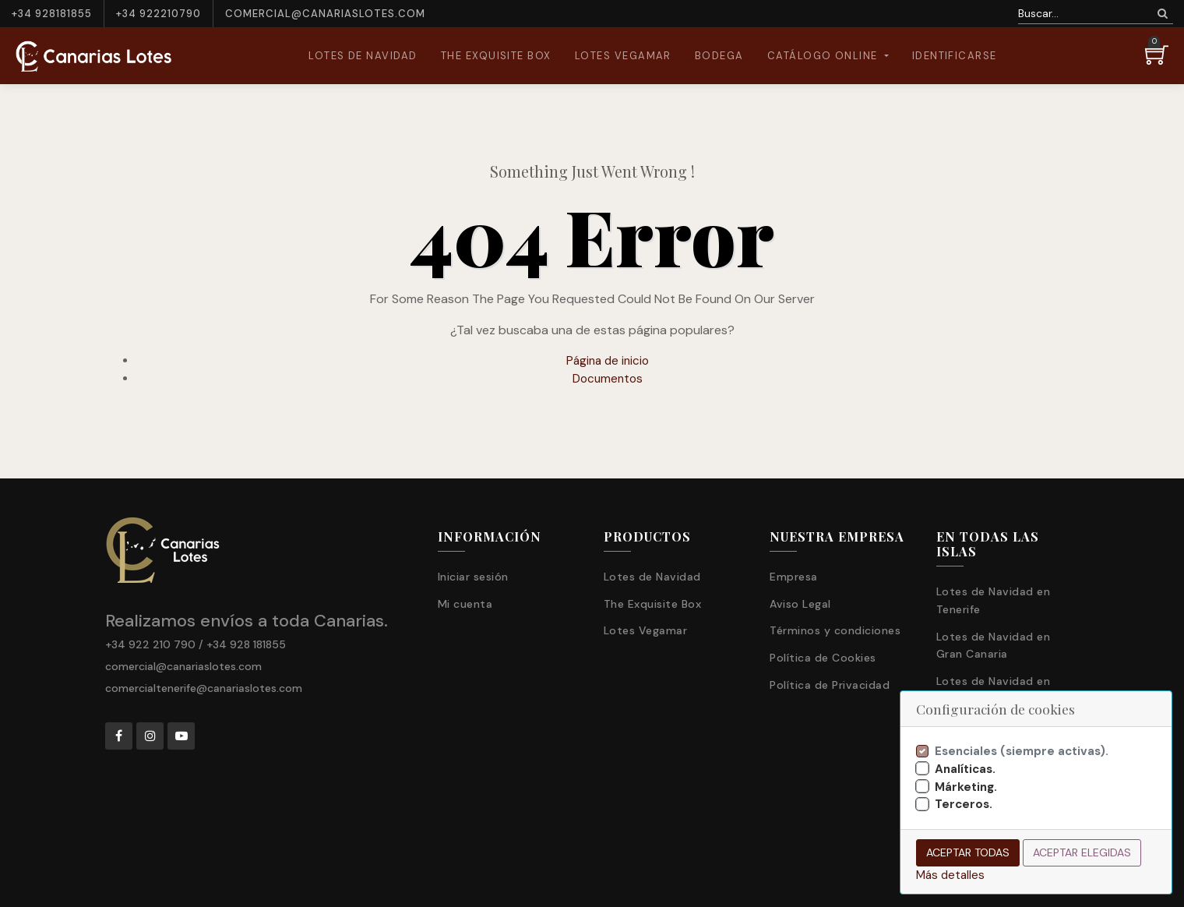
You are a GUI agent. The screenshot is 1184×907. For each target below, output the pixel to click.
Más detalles (950, 875)
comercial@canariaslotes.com (325, 13)
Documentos (608, 378)
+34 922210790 (158, 13)
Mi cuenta (465, 604)
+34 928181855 (52, 13)
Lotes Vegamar (646, 630)
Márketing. (966, 787)
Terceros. (963, 804)
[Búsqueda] (1162, 13)
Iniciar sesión (473, 577)
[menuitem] (363, 56)
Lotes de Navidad (652, 577)
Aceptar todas (968, 852)
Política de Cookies (823, 658)
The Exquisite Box (653, 604)
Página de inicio (607, 361)
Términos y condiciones (835, 630)
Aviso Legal (800, 604)
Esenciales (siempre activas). (1021, 751)
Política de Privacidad (830, 685)
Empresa (794, 577)
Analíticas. (965, 769)
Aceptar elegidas (1082, 852)
